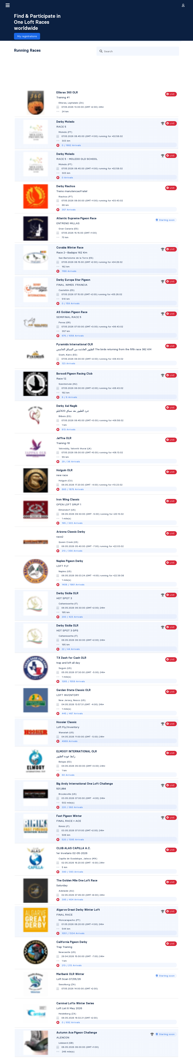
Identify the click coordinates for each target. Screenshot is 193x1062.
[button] (7, 5)
